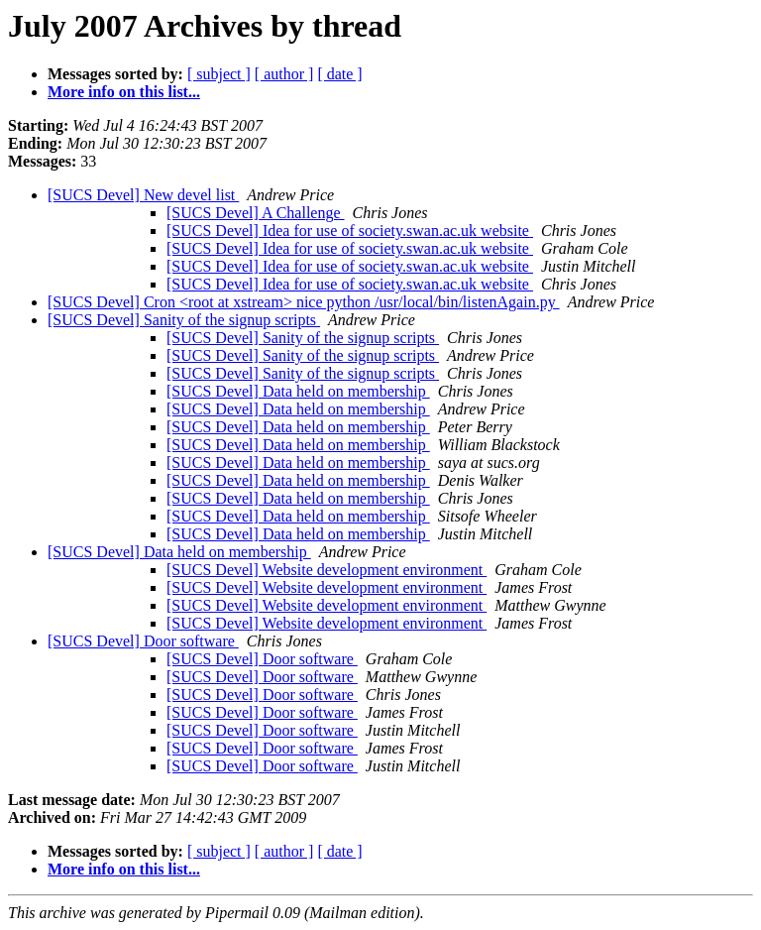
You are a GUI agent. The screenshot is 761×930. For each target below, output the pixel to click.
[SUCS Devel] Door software (143, 641)
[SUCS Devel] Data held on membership (298, 391)
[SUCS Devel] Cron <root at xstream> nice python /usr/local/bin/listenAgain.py (304, 301)
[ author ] (284, 73)
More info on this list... (124, 91)
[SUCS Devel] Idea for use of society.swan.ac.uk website (349, 230)
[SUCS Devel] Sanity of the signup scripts (184, 319)
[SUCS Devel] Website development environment (326, 569)
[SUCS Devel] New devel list (143, 194)
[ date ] (339, 73)
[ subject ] (219, 73)
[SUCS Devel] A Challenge (255, 212)
